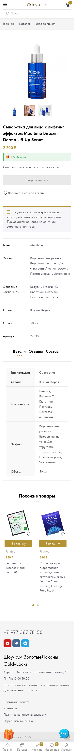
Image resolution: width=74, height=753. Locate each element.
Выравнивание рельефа (46, 258)
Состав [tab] (52, 351)
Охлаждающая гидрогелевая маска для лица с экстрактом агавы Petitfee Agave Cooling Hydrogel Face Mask (52, 576)
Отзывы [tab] (36, 351)
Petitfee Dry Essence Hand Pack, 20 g (15, 567)
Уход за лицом (45, 24)
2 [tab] (38, 605)
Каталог (24, 24)
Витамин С (50, 287)
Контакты (10, 708)
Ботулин (35, 287)
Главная (8, 24)
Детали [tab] (19, 351)
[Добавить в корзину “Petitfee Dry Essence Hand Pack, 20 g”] (18, 543)
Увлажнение (62, 273)
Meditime (36, 245)
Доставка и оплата (17, 702)
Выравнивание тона (44, 263)
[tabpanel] (18, 554)
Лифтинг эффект (56, 268)
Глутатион (37, 292)
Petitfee (10, 551)
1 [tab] (33, 605)
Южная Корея (40, 310)
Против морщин (41, 273)
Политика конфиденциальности (25, 714)
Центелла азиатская (44, 297)
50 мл (34, 323)
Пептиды (51, 292)
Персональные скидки (19, 721)
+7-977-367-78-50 (23, 632)
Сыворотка (47, 372)
